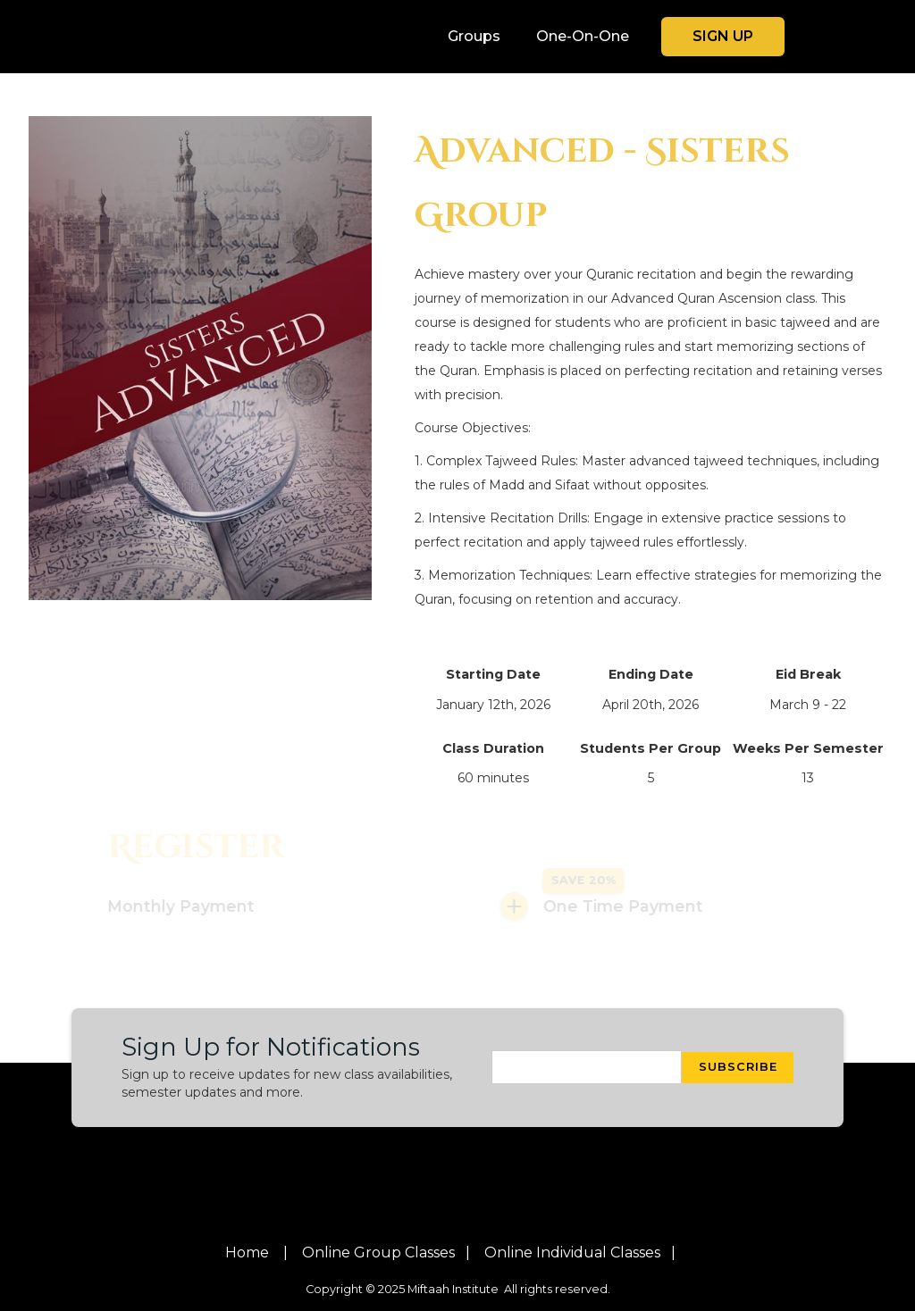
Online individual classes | (580, 1253)
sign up (723, 36)
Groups (474, 36)
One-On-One (582, 36)
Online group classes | (386, 1253)
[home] (180, 37)
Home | (256, 1253)
